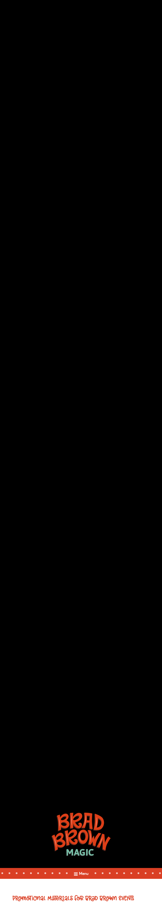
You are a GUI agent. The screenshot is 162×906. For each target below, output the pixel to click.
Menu (81, 874)
